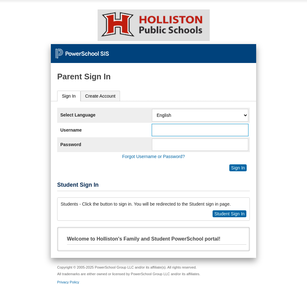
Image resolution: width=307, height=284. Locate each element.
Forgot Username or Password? (153, 156)
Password (70, 144)
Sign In (69, 96)
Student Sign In (229, 213)
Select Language (77, 114)
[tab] (69, 96)
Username (71, 130)
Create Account (100, 96)
